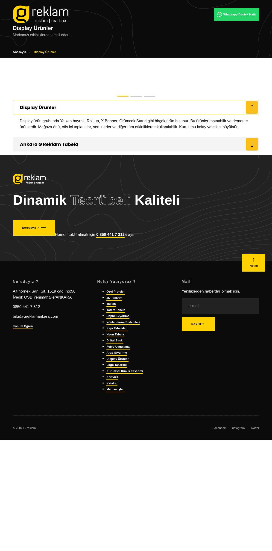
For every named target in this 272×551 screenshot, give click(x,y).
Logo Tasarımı (116, 484)
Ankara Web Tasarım (52, 547)
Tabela (111, 423)
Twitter (254, 547)
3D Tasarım (114, 417)
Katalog (111, 503)
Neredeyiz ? (34, 347)
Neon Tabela (115, 454)
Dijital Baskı (114, 460)
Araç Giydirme (116, 472)
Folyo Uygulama (117, 466)
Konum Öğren (23, 446)
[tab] (136, 227)
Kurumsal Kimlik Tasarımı (124, 490)
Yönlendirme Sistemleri (123, 442)
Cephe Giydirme (117, 436)
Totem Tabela (115, 429)
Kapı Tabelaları (117, 448)
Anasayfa (19, 52)
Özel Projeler (115, 411)
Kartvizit (112, 497)
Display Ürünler (117, 478)
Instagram (238, 547)
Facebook (219, 547)
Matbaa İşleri (115, 509)
